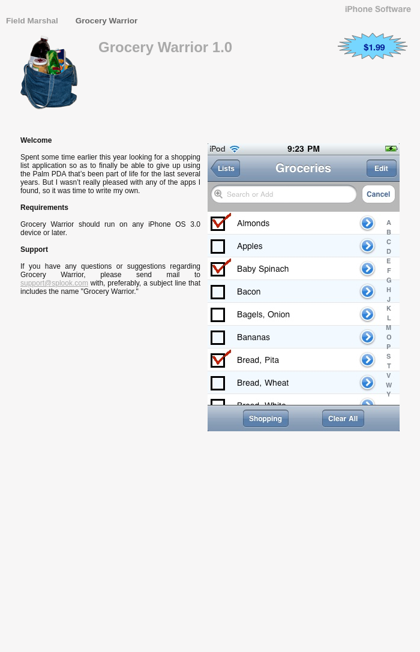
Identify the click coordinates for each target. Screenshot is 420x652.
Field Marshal (33, 20)
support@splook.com (54, 283)
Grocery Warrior (107, 20)
